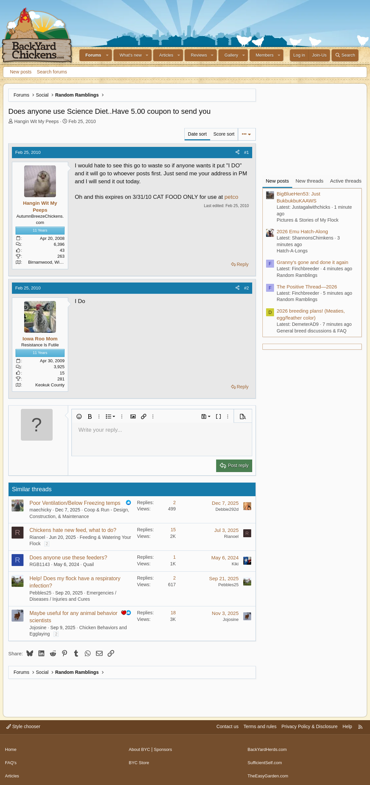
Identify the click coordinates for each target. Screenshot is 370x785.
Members (264, 55)
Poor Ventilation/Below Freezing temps (74, 503)
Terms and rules (260, 726)
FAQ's (11, 759)
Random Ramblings (297, 275)
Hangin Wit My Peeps (36, 121)
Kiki (235, 563)
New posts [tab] (277, 181)
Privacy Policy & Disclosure (309, 726)
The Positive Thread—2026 (307, 286)
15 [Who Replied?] (173, 529)
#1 (246, 152)
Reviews (199, 55)
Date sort (197, 134)
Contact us (227, 726)
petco (231, 197)
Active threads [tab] (345, 181)
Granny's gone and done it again (312, 262)
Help (347, 726)
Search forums (52, 71)
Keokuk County (50, 384)
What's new (130, 55)
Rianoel (37, 537)
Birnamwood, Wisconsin (51, 262)
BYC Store (140, 759)
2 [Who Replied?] (174, 502)
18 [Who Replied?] (173, 612)
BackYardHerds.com (269, 747)
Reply (243, 264)
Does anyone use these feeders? (68, 557)
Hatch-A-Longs (292, 250)
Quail (88, 564)
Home (11, 747)
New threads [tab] (309, 181)
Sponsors (165, 747)
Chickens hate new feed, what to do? (72, 530)
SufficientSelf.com (266, 759)
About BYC (140, 747)
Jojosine (37, 627)
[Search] (345, 55)
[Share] (237, 152)
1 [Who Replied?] (174, 557)
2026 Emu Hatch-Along (302, 231)
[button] (107, 55)
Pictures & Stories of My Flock (308, 220)
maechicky (40, 509)
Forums (93, 55)
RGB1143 (39, 564)
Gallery (231, 55)
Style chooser (23, 726)
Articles (166, 55)
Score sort (224, 134)
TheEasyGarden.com (269, 771)
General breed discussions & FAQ (312, 330)
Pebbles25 (40, 592)
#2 (246, 287)
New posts (20, 71)
